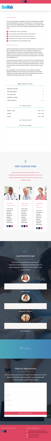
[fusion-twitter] (10, 226)
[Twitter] (5, 431)
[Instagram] (8, 431)
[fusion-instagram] (12, 226)
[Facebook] (3, 431)
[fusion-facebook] (7, 226)
